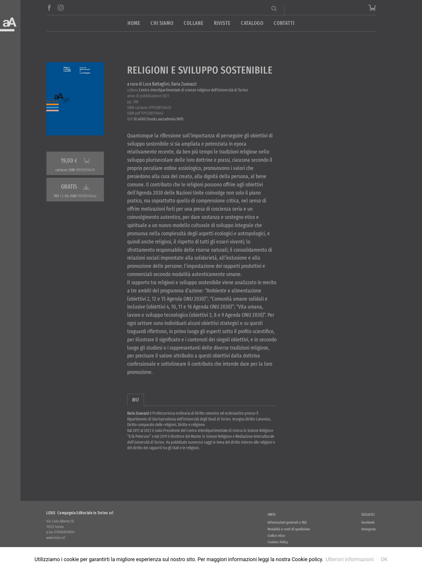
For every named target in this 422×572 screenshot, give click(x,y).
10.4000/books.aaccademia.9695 (158, 119)
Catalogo (252, 23)
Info (271, 514)
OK (384, 559)
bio (135, 400)
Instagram (368, 529)
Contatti (284, 23)
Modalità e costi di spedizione (289, 529)
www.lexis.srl (55, 537)
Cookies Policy (278, 542)
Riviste (222, 23)
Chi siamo (162, 23)
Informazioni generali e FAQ (287, 522)
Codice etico (276, 535)
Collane (194, 23)
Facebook (368, 522)
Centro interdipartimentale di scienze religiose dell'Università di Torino (193, 90)
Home (133, 23)
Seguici (368, 514)
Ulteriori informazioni (350, 559)
